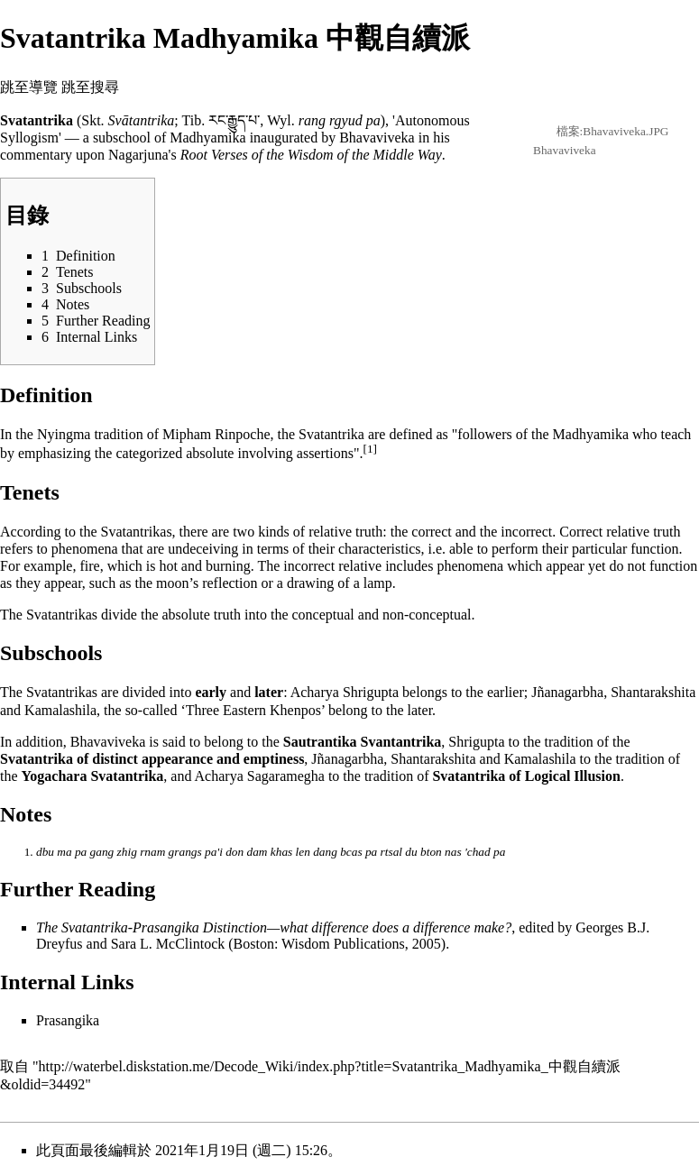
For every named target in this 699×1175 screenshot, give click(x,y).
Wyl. (281, 120)
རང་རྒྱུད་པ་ (234, 120)
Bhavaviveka (564, 150)
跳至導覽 (29, 87)
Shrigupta (371, 692)
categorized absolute (174, 454)
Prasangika (67, 1020)
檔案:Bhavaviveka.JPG (612, 131)
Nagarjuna (138, 154)
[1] (370, 448)
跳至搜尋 (90, 87)
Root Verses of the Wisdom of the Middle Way (311, 154)
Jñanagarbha (567, 692)
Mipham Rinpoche (216, 434)
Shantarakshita (653, 692)
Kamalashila (60, 710)
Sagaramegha (286, 776)
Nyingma (64, 434)
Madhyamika (207, 137)
